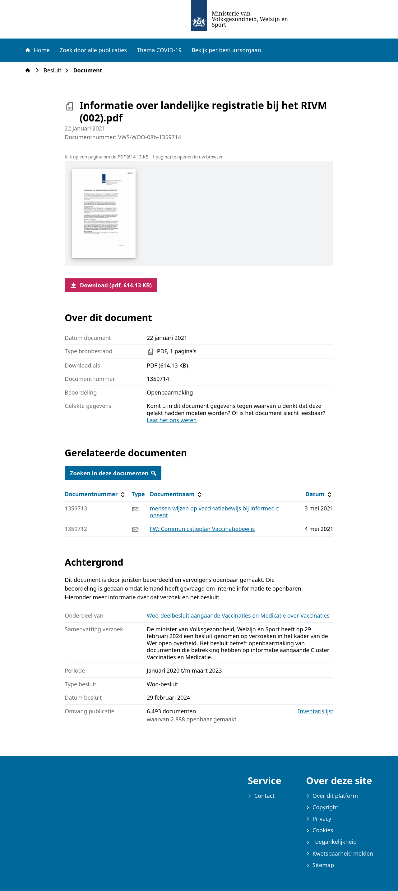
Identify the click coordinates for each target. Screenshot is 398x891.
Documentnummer (96, 494)
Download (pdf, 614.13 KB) (111, 285)
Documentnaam (177, 494)
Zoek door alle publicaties (93, 50)
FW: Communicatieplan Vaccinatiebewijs (202, 528)
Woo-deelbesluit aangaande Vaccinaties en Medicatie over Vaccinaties (238, 615)
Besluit (54, 70)
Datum (319, 494)
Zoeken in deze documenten (113, 473)
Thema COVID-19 (159, 50)
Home (37, 50)
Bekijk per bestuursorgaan (226, 50)
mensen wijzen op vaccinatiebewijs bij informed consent (214, 512)
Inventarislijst (315, 711)
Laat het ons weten (172, 420)
